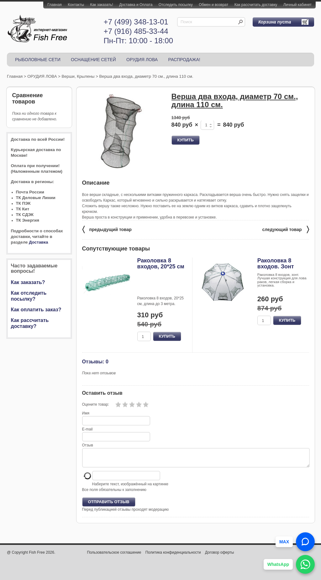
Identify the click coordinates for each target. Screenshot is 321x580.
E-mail (87, 429)
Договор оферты (219, 556)
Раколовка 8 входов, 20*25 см (160, 263)
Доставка (38, 242)
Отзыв (87, 445)
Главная (54, 5)
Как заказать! (101, 5)
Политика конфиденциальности (173, 556)
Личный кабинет (297, 5)
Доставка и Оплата (135, 5)
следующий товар (285, 229)
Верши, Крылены (77, 76)
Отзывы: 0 (95, 361)
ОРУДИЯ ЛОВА (142, 59)
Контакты (76, 5)
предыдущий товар (107, 229)
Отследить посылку (176, 5)
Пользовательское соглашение (114, 556)
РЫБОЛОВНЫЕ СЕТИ (38, 59)
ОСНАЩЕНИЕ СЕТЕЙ (93, 59)
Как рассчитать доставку (255, 5)
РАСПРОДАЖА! (184, 59)
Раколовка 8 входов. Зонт (275, 263)
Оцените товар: (95, 404)
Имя (85, 413)
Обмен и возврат (213, 5)
